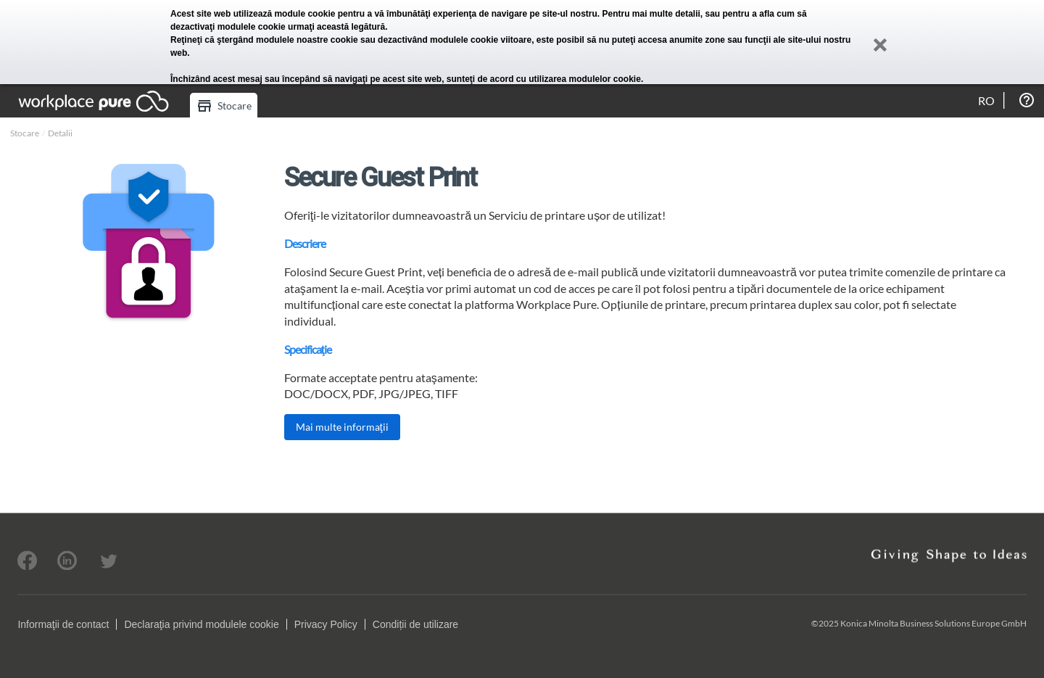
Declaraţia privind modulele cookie (201, 624)
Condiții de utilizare (415, 624)
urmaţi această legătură (336, 27)
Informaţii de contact (63, 624)
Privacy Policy (325, 624)
